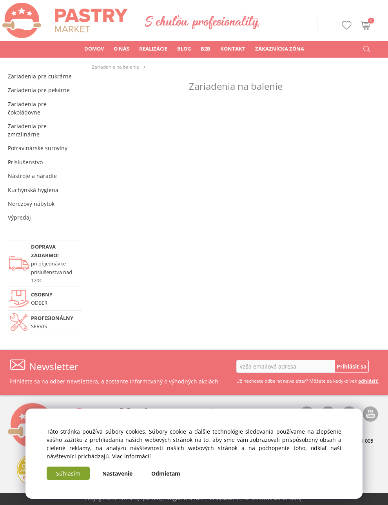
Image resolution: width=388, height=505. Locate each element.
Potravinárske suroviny (37, 148)
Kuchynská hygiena (33, 190)
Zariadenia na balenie (115, 67)
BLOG (184, 48)
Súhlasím (68, 473)
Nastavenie (117, 473)
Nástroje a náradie (32, 176)
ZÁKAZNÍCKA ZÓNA (279, 48)
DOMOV (94, 48)
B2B (205, 48)
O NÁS (121, 48)
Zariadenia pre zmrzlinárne (27, 130)
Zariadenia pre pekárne (39, 90)
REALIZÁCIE (153, 48)
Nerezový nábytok (31, 203)
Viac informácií (131, 456)
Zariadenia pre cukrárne (40, 76)
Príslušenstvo (25, 162)
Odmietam (165, 473)
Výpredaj (19, 217)
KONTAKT (232, 48)
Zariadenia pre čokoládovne (27, 108)
